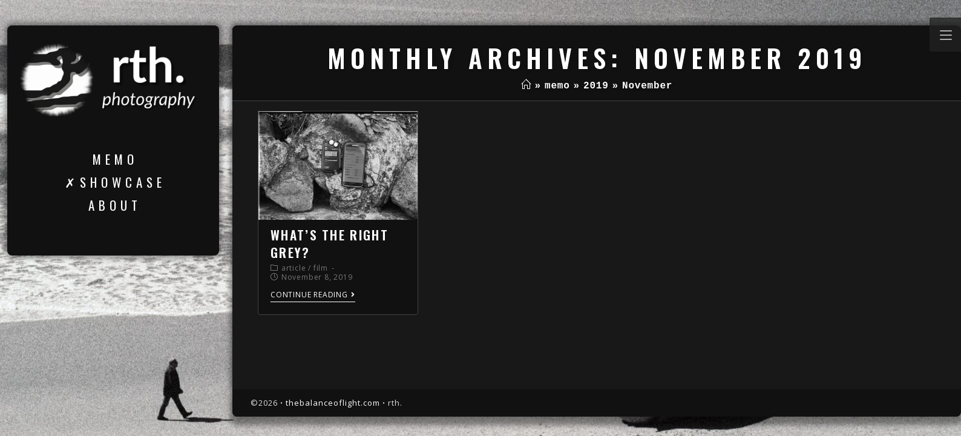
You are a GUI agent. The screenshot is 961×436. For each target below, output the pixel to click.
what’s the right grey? (330, 243)
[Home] (526, 86)
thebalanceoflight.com (333, 402)
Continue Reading (313, 295)
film (320, 268)
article (293, 268)
